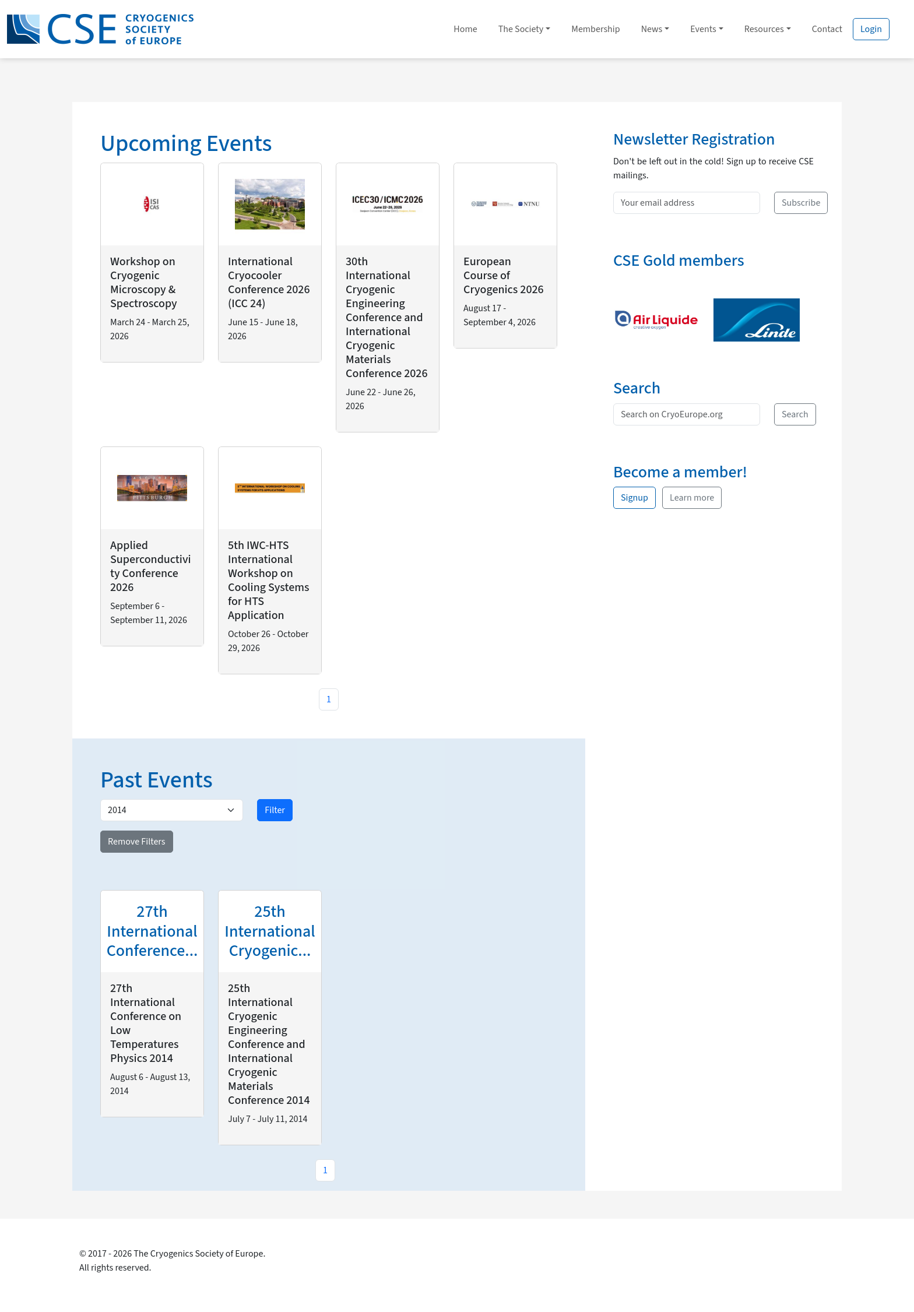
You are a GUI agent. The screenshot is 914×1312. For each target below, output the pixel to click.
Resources (764, 29)
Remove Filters (137, 841)
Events (703, 29)
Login (871, 29)
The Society (521, 29)
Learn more (692, 497)
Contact (827, 29)
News (652, 29)
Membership (595, 29)
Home (465, 29)
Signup (634, 497)
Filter (275, 810)
